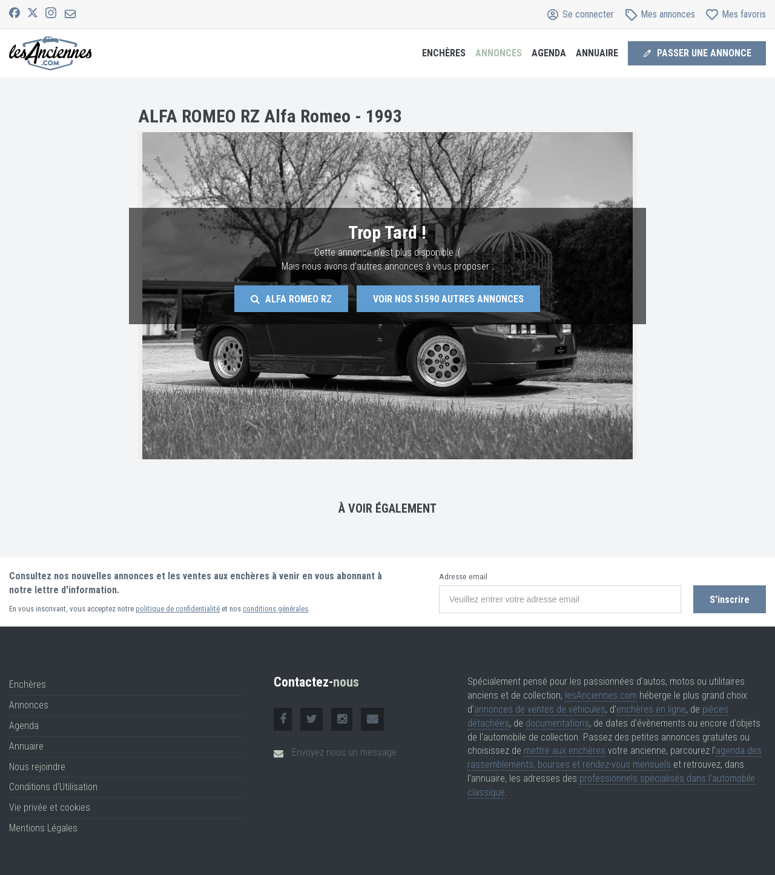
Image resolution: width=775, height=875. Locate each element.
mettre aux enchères (564, 750)
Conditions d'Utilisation (53, 787)
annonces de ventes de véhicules (539, 709)
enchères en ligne (651, 709)
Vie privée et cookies (49, 807)
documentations (557, 723)
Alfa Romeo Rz (291, 299)
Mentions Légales (43, 828)
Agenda (549, 53)
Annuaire (597, 53)
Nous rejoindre (37, 767)
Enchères (444, 53)
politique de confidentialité (178, 608)
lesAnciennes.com (601, 695)
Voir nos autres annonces (448, 299)
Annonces (498, 53)
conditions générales (275, 608)
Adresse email (463, 576)
